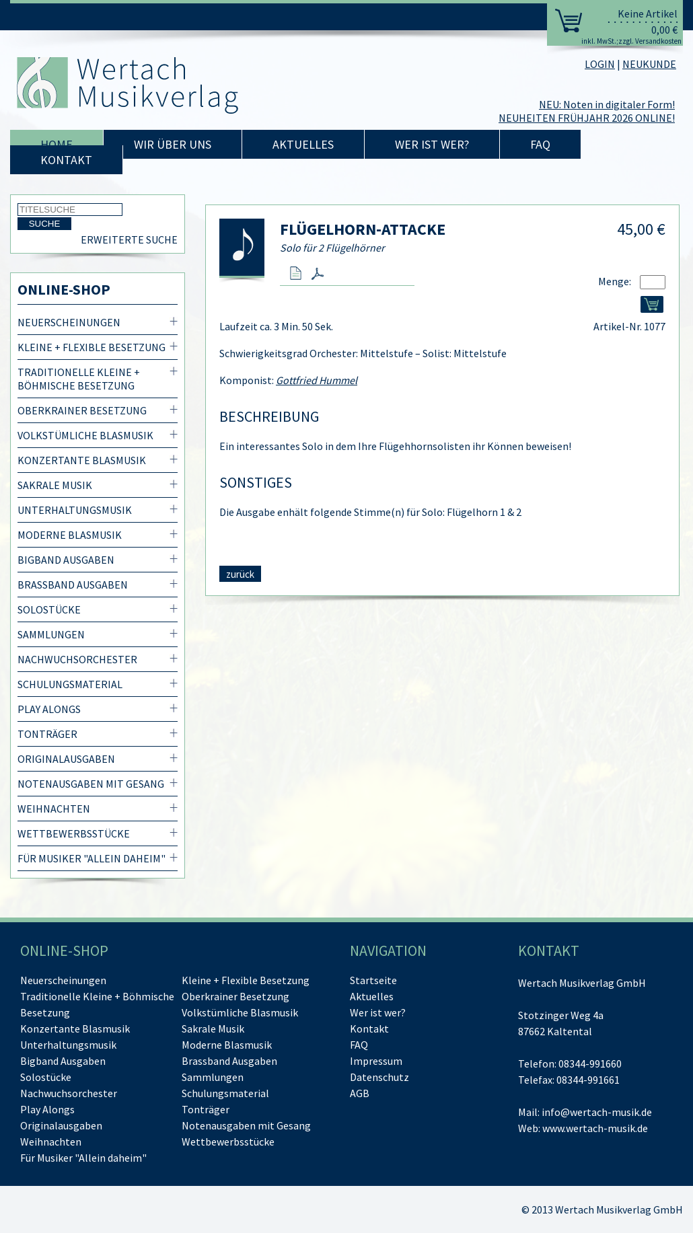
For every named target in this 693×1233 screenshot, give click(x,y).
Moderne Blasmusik (69, 534)
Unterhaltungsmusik (74, 510)
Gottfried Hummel (316, 380)
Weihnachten (53, 808)
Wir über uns (172, 144)
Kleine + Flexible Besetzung (91, 347)
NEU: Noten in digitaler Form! (607, 104)
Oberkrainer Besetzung (82, 410)
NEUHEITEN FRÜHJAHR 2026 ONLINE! (587, 117)
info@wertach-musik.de (597, 1112)
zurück (240, 574)
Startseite (373, 980)
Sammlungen (51, 634)
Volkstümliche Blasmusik (85, 435)
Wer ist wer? (432, 144)
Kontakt (66, 159)
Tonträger (47, 734)
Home (56, 144)
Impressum (376, 1061)
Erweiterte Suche (129, 239)
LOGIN (600, 64)
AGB (359, 1093)
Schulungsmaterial (69, 684)
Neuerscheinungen (68, 322)
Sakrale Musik (54, 485)
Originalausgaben (66, 758)
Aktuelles (303, 144)
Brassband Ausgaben (72, 584)
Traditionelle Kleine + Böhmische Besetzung (78, 378)
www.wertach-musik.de (595, 1128)
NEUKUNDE (649, 64)
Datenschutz (379, 1077)
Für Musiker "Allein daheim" (91, 858)
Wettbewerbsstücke (73, 833)
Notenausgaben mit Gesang (90, 783)
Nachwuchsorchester (77, 659)
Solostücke (49, 609)
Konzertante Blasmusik (81, 460)
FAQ (540, 144)
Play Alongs (49, 709)
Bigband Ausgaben (65, 559)
